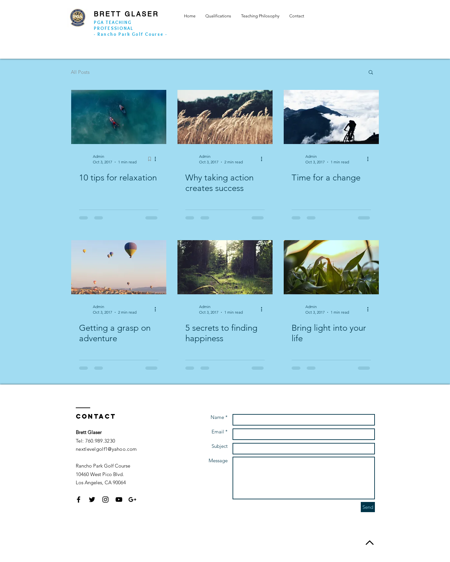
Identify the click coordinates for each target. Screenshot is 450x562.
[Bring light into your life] (331, 267)
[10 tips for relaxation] (118, 117)
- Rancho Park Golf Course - (130, 34)
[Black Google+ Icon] (132, 499)
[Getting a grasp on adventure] (118, 267)
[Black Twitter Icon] (92, 499)
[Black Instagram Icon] (105, 499)
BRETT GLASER (126, 14)
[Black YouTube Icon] (119, 499)
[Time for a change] (331, 117)
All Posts (80, 72)
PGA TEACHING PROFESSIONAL (113, 25)
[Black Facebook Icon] (78, 499)
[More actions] (157, 159)
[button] (371, 72)
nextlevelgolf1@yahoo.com (106, 449)
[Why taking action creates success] (225, 117)
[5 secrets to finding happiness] (225, 267)
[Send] (368, 507)
